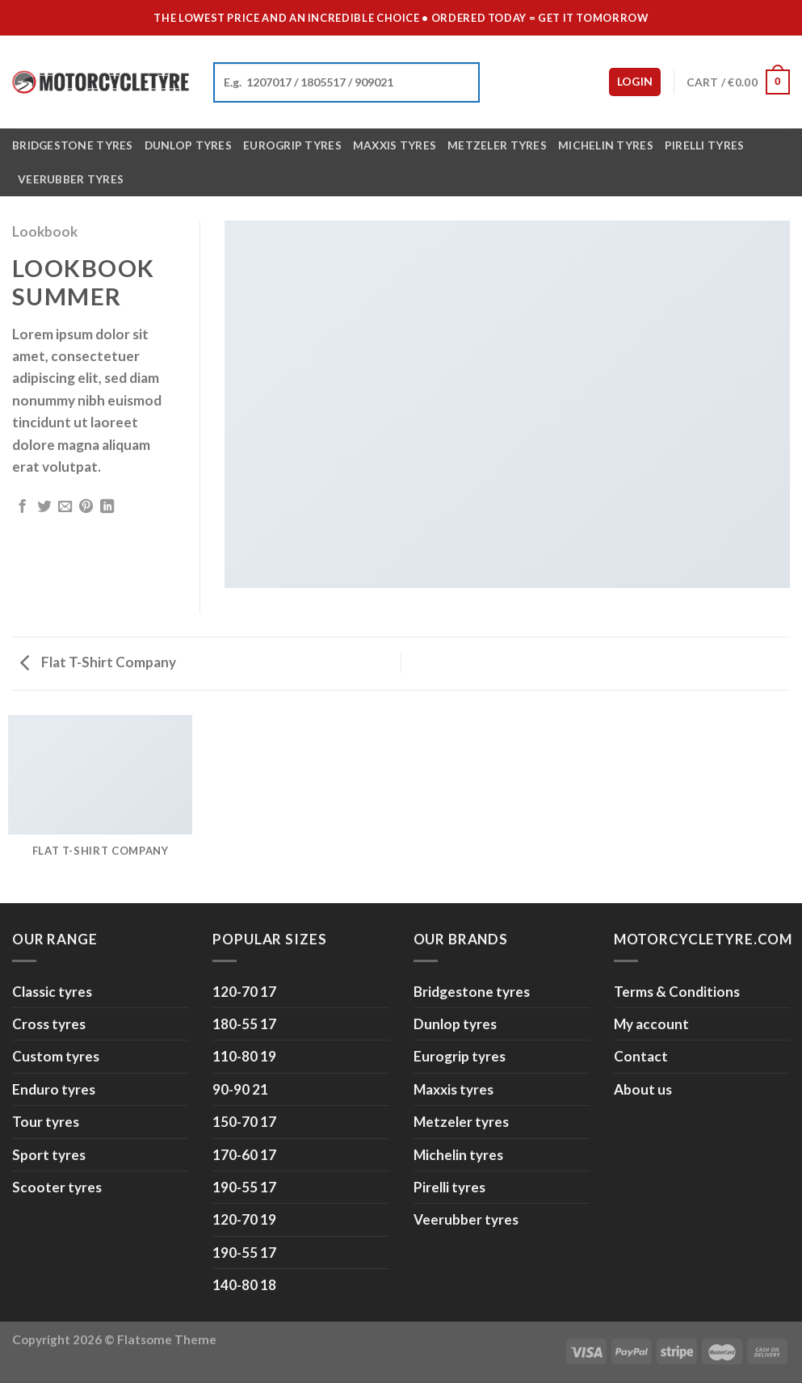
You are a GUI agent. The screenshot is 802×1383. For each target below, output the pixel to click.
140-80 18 (244, 1284)
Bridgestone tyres (72, 145)
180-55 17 (244, 1023)
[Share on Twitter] (44, 507)
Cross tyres (49, 1023)
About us (643, 1089)
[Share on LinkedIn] (107, 507)
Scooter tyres (57, 1187)
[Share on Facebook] (22, 507)
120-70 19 (244, 1219)
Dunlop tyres (188, 145)
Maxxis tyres (394, 145)
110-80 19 (244, 1056)
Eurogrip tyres (292, 145)
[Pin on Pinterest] (86, 507)
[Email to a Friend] (65, 507)
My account (651, 1023)
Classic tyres (52, 991)
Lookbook (45, 231)
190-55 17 (244, 1187)
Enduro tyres (53, 1089)
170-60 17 (244, 1154)
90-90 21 (240, 1089)
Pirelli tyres (705, 145)
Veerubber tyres (71, 179)
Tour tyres (45, 1121)
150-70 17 (244, 1121)
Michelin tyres (605, 145)
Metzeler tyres (497, 145)
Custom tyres (55, 1056)
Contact (641, 1056)
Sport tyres (49, 1154)
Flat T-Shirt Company (98, 662)
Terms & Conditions (677, 991)
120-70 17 (244, 991)
